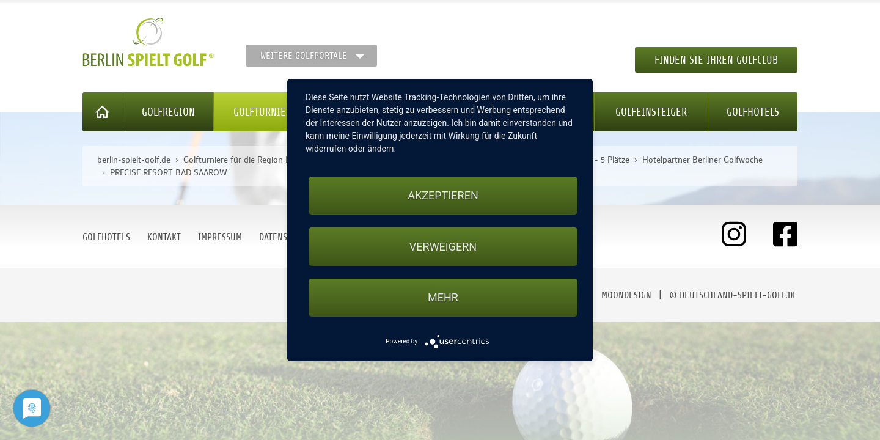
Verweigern (443, 246)
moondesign (626, 295)
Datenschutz (285, 237)
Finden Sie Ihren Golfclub (716, 60)
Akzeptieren (443, 195)
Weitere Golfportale (303, 55)
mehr (443, 297)
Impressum (220, 237)
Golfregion (168, 112)
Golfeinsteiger (651, 112)
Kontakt (164, 237)
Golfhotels (753, 112)
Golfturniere (265, 112)
